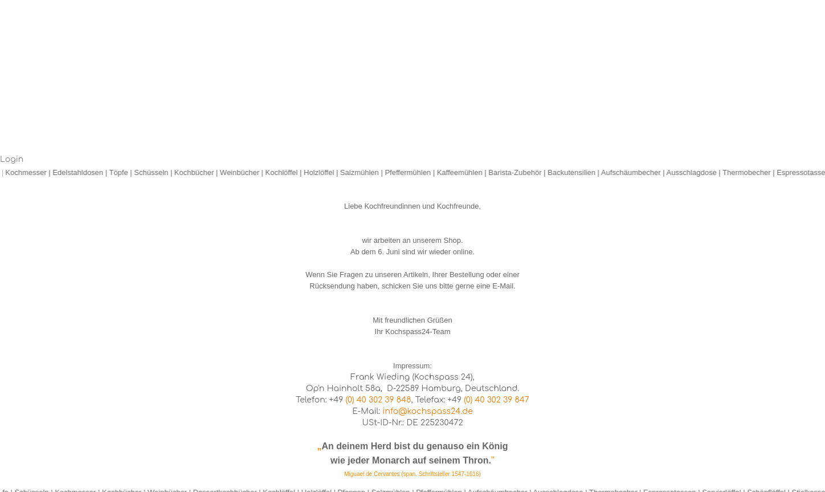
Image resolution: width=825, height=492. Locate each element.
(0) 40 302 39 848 (378, 400)
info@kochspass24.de (427, 411)
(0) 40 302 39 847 (496, 400)
